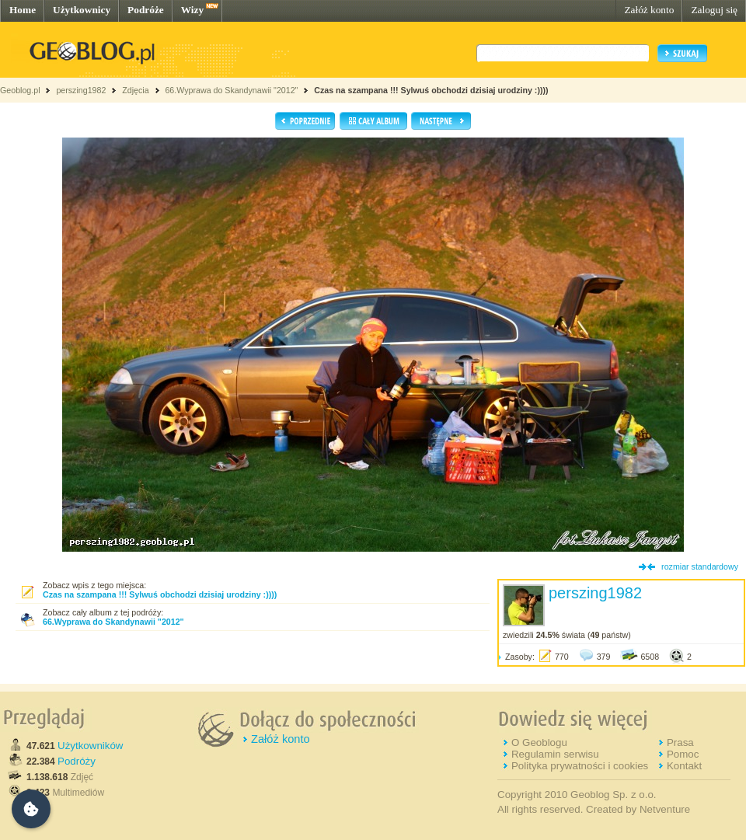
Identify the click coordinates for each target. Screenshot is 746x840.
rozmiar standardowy (699, 566)
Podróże (145, 10)
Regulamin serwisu (555, 754)
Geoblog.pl (20, 90)
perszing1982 (81, 90)
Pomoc (683, 754)
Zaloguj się (714, 10)
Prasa (680, 742)
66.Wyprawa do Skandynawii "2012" (231, 90)
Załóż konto (649, 10)
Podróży (77, 761)
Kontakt (684, 766)
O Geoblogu (539, 742)
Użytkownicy (81, 10)
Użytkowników (90, 745)
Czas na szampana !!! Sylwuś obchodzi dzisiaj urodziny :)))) (431, 90)
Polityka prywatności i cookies (579, 766)
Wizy (192, 10)
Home (22, 10)
